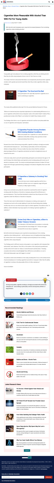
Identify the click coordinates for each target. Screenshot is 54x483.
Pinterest (33, 294)
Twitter (21, 294)
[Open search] (49, 2)
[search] (25, 457)
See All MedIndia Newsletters (8, 480)
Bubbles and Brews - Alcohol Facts (26, 359)
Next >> (47, 300)
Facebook (24, 294)
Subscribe (48, 477)
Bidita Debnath (8, 22)
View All (27, 450)
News (9, 6)
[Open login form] (52, 2)
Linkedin (30, 294)
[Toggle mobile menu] (1, 2)
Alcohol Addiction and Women (25, 312)
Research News (15, 6)
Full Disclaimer (44, 469)
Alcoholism (19, 335)
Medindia (5, 6)
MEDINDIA (8, 2)
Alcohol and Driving (21, 372)
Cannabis (19, 347)
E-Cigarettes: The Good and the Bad (31, 91)
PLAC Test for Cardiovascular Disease (27, 322)
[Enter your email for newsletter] (23, 477)
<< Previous (8, 300)
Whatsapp (27, 294)
